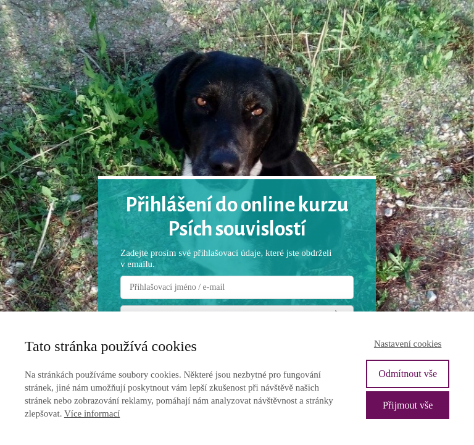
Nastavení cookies (408, 344)
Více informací (92, 413)
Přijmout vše (408, 405)
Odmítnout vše (407, 373)
